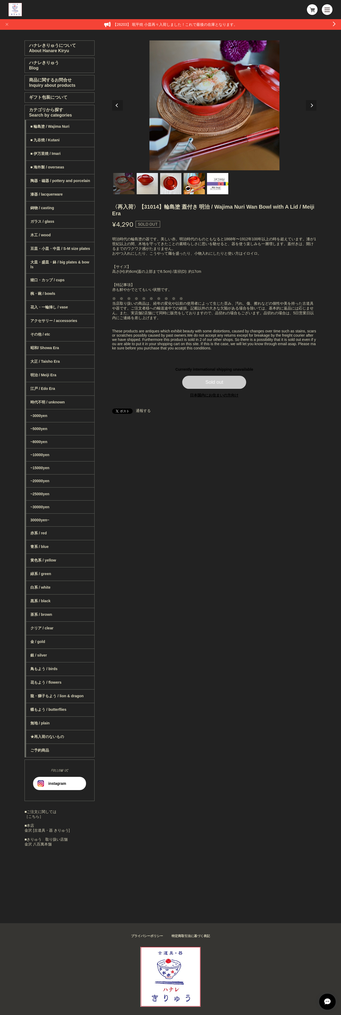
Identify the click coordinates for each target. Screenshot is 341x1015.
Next (311, 105)
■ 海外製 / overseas (47, 167)
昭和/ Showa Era (44, 348)
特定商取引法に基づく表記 (191, 936)
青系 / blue (39, 546)
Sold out (214, 382)
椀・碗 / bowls (42, 293)
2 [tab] (147, 183)
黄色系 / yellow (43, 560)
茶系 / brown (41, 614)
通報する (143, 411)
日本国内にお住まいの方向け (214, 395)
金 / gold (37, 641)
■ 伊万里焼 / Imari (45, 153)
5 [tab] (217, 183)
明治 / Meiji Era (43, 375)
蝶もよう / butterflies (48, 709)
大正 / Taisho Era (45, 361)
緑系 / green (40, 574)
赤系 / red (38, 533)
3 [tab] (170, 183)
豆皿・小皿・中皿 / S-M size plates (60, 248)
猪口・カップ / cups (47, 280)
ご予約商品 (39, 750)
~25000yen (39, 494)
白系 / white (40, 587)
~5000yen (38, 429)
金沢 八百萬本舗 (38, 844)
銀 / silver (38, 655)
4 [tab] (194, 183)
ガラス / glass (42, 221)
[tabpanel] (214, 105)
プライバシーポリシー (147, 936)
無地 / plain (40, 723)
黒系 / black (40, 601)
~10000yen (39, 455)
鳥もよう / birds (44, 669)
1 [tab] (124, 183)
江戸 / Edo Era (42, 388)
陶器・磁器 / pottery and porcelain (60, 181)
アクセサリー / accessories (53, 321)
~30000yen (39, 507)
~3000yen (38, 416)
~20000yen (39, 481)
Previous (117, 105)
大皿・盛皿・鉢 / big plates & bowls (59, 264)
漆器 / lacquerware (46, 194)
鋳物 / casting (42, 208)
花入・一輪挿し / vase (49, 307)
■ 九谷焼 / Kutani (45, 140)
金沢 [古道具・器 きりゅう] (47, 830)
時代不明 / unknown (47, 402)
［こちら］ (34, 816)
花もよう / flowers (46, 682)
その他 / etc (40, 334)
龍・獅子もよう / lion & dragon (57, 696)
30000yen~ (39, 520)
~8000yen (38, 442)
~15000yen (39, 468)
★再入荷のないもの (47, 737)
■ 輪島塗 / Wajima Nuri (49, 126)
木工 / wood (40, 235)
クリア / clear (41, 628)
